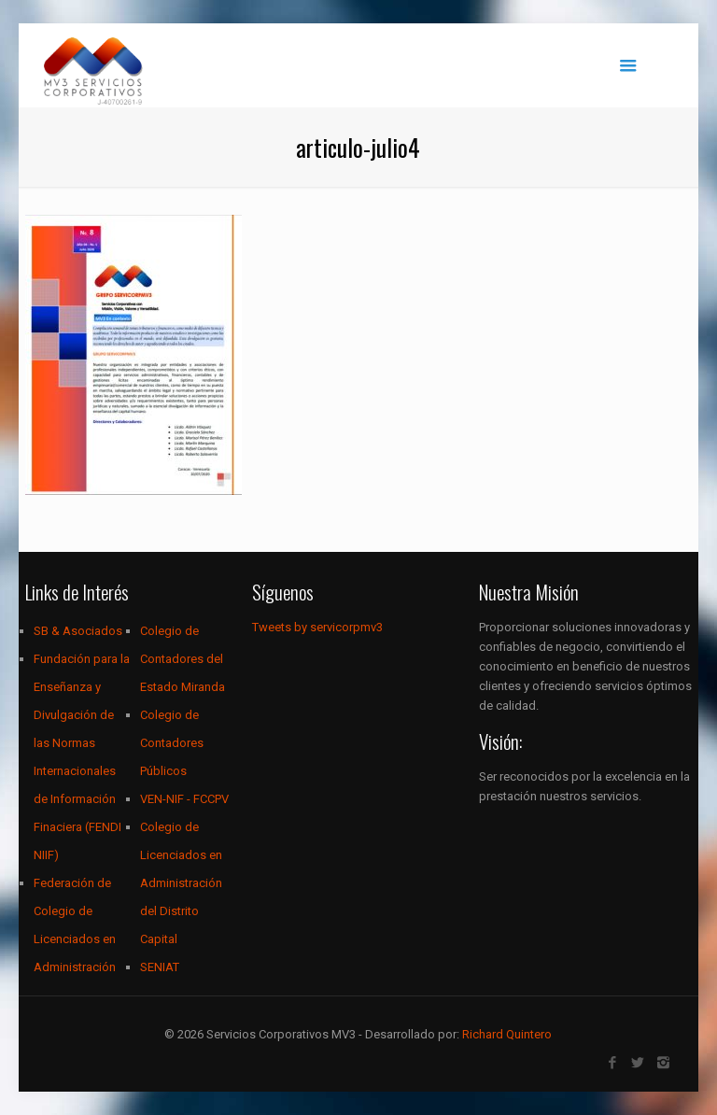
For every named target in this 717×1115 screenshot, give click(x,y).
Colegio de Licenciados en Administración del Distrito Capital (181, 883)
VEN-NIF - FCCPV (184, 799)
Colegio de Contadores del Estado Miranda (182, 659)
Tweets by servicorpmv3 (317, 627)
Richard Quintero (507, 1034)
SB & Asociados (78, 631)
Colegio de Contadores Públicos (172, 743)
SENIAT (159, 967)
